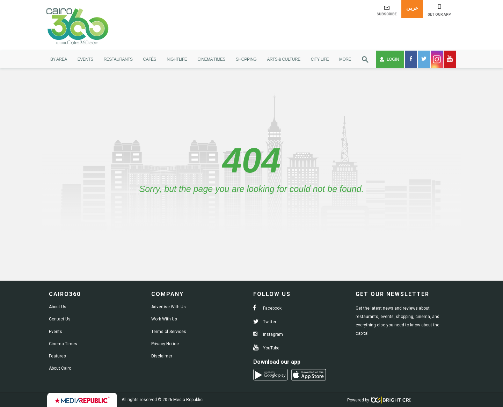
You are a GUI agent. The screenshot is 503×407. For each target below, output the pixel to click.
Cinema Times (211, 59)
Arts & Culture (283, 59)
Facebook (267, 308)
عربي (412, 8)
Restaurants (118, 59)
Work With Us (164, 319)
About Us (57, 306)
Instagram (268, 334)
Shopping (246, 59)
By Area (58, 59)
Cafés (149, 59)
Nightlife (177, 59)
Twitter (264, 321)
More (345, 59)
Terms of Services (168, 331)
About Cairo (60, 368)
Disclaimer (161, 356)
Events (85, 59)
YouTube (266, 348)
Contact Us (60, 319)
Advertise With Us (168, 306)
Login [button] (389, 59)
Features (57, 356)
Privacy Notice (165, 343)
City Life (320, 59)
